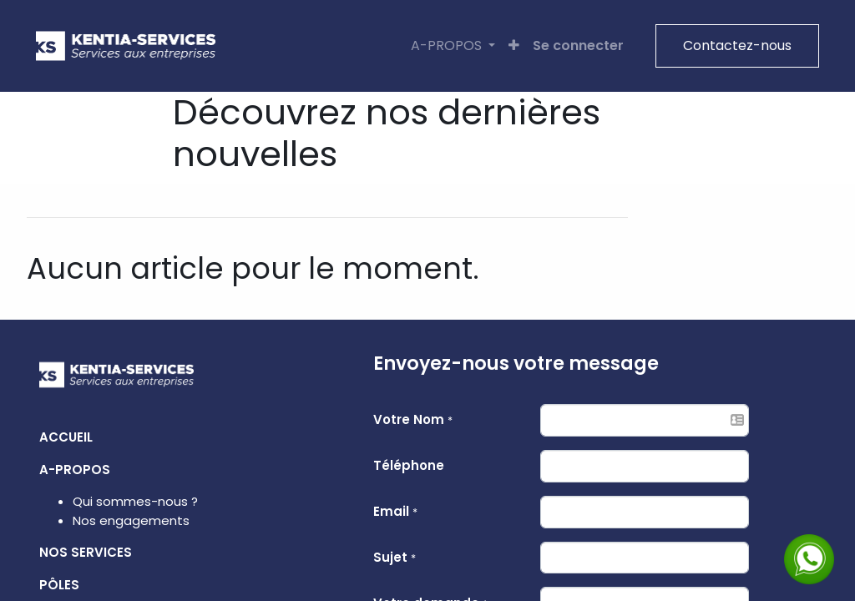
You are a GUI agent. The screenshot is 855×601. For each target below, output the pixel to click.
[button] (510, 46)
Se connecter (574, 45)
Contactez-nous (734, 45)
